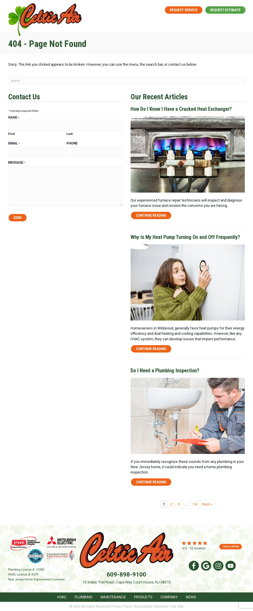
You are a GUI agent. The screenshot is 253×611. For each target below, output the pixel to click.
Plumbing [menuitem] (126, 22)
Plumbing (83, 597)
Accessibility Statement (151, 606)
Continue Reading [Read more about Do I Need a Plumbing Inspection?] (151, 482)
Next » (207, 504)
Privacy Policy (121, 606)
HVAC (62, 597)
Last (70, 133)
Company (169, 597)
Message (16, 160)
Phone (72, 142)
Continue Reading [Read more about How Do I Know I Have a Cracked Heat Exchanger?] (151, 216)
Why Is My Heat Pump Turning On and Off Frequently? (185, 237)
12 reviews (197, 548)
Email (14, 142)
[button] (111, 22)
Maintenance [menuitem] (158, 22)
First (11, 133)
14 (195, 504)
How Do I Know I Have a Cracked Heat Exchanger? (181, 109)
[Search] (126, 80)
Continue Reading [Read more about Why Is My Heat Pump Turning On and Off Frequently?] (151, 349)
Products (143, 597)
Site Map (177, 606)
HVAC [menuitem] (103, 22)
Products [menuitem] (190, 22)
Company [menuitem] (218, 22)
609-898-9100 (136, 9)
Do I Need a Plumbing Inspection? (165, 371)
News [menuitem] (241, 22)
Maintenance (113, 597)
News (191, 597)
